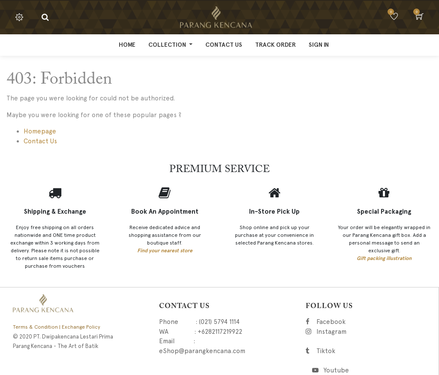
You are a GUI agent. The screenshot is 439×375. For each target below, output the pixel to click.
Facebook (343, 322)
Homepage (40, 131)
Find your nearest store (164, 251)
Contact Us (40, 141)
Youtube (335, 370)
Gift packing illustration (384, 258)
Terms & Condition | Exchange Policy (56, 327)
